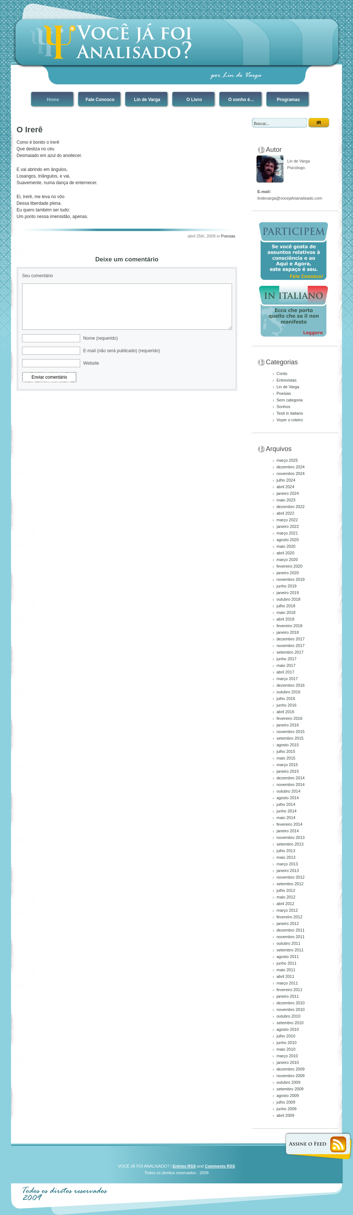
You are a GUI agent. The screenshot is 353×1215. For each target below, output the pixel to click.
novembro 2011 (290, 937)
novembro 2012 (290, 877)
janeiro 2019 (288, 592)
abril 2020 (285, 553)
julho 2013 (286, 850)
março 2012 (287, 910)
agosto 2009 (288, 1095)
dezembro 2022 (290, 506)
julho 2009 (286, 1102)
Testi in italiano (290, 413)
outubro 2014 (288, 791)
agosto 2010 (288, 1029)
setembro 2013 (290, 844)
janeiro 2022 (288, 526)
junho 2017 (286, 659)
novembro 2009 (290, 1075)
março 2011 (287, 983)
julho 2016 (286, 698)
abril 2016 (285, 712)
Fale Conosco (100, 99)
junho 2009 (286, 1109)
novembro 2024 (290, 473)
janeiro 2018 (288, 632)
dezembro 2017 (290, 639)
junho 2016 (286, 705)
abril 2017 (285, 672)
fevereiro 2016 (289, 718)
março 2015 (287, 764)
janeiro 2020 (288, 573)
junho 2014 (286, 811)
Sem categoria (290, 400)
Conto (282, 373)
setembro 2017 (290, 652)
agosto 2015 (288, 745)
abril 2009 (285, 1115)
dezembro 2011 (290, 930)
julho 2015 (286, 751)
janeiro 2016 (288, 725)
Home (53, 99)
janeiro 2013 (288, 870)
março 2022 (287, 520)
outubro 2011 (288, 943)
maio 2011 (286, 970)
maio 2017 (286, 665)
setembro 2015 (290, 738)
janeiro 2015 (288, 771)
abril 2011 (285, 976)
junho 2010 (286, 1042)
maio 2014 (286, 817)
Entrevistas (286, 380)
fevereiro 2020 (289, 566)
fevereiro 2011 (289, 989)
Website (91, 363)
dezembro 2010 (290, 1003)
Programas (288, 99)
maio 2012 (286, 897)
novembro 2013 (290, 837)
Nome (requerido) (100, 338)
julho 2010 (286, 1036)
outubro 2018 (288, 599)
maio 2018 (286, 612)
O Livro (194, 99)
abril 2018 (285, 619)
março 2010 (287, 1056)
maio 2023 (286, 500)
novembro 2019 (290, 579)
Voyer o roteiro (290, 420)
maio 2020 (286, 546)
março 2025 (287, 460)
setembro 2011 (290, 950)
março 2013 (287, 864)
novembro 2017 (290, 645)
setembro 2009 (290, 1089)
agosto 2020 (288, 539)
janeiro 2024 (288, 493)
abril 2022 (285, 513)
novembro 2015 (290, 731)
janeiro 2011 (288, 996)
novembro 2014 (290, 784)
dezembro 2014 (290, 778)
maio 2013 (286, 857)
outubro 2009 (288, 1082)
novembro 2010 (290, 1009)
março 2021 (287, 533)
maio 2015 (286, 758)
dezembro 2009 (290, 1069)
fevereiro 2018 (289, 625)
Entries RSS (184, 1166)
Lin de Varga (147, 99)
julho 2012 (286, 890)
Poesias (228, 236)
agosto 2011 (288, 956)
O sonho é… (241, 99)
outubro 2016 (288, 692)
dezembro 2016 (290, 685)
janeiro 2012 (288, 923)
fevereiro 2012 (289, 917)
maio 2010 (286, 1049)
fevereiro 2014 (289, 824)
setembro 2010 (290, 1023)
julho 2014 (286, 804)
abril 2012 (285, 903)
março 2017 (287, 678)
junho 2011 (286, 963)
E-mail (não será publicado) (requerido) (121, 350)
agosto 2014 (288, 798)
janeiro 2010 (288, 1062)
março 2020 (287, 559)
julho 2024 (286, 480)
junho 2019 (286, 586)
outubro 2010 (288, 1016)
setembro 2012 (290, 884)
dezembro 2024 (290, 467)
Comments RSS (220, 1166)
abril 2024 (285, 487)
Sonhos (283, 406)
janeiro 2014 (288, 831)
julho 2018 (286, 606)
